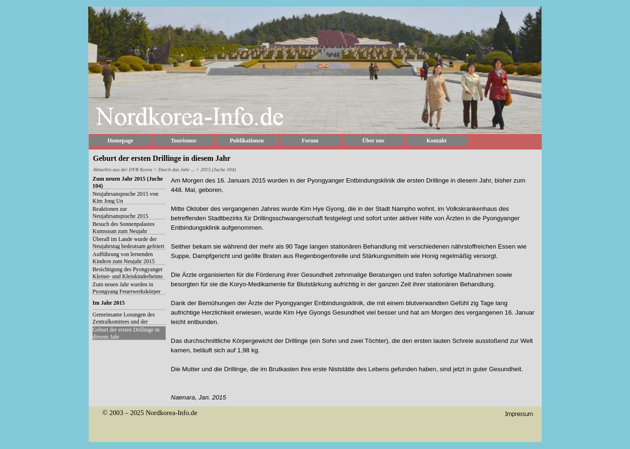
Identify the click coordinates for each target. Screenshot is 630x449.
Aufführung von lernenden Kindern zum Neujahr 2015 (123, 258)
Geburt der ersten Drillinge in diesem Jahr (126, 333)
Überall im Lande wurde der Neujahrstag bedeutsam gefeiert (128, 242)
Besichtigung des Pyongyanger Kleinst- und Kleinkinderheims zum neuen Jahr (127, 276)
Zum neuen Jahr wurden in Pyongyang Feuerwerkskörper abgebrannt (126, 291)
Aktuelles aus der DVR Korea (122, 169)
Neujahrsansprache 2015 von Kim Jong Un (125, 197)
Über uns (373, 140)
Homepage (121, 140)
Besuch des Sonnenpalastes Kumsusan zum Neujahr (123, 227)
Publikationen (247, 140)
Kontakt (437, 140)
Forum (310, 140)
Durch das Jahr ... (177, 169)
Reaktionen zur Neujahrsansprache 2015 (120, 212)
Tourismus (183, 140)
